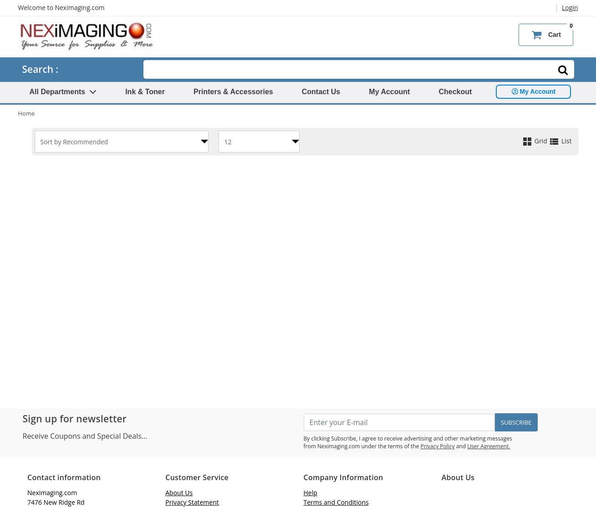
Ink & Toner (145, 92)
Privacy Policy (438, 446)
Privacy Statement (192, 502)
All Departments (63, 92)
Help (310, 492)
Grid (535, 141)
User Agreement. (488, 446)
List (560, 141)
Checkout (455, 92)
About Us (179, 492)
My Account (389, 92)
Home (26, 113)
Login (570, 7)
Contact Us (321, 92)
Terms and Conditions (336, 502)
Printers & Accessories (233, 92)
